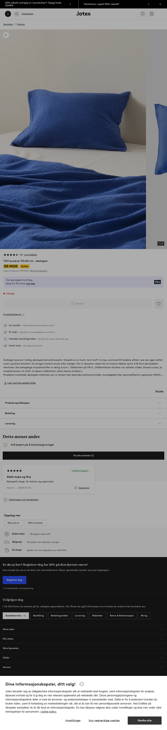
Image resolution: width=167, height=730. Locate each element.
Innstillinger (73, 720)
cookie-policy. (48, 711)
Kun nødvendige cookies (104, 720)
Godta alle (145, 720)
